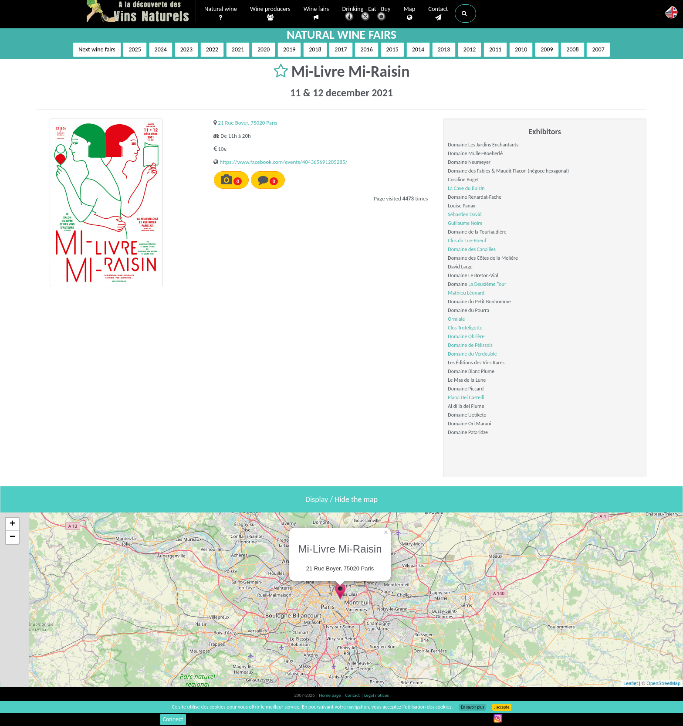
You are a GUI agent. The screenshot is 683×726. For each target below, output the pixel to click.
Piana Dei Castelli (466, 397)
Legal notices (376, 695)
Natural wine (220, 13)
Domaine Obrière (466, 336)
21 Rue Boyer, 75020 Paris (247, 122)
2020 (263, 49)
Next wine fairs (96, 49)
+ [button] (12, 524)
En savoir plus (472, 707)
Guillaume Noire (465, 223)
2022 (212, 49)
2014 (418, 49)
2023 (186, 49)
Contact (438, 13)
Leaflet (630, 683)
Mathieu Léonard (466, 293)
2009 (547, 49)
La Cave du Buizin (466, 188)
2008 (572, 49)
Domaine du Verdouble (472, 354)
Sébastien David (464, 214)
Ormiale (456, 319)
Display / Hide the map (341, 499)
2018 (315, 49)
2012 (469, 49)
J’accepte (501, 707)
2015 (392, 49)
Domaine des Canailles (472, 249)
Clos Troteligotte (465, 328)
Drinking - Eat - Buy (366, 14)
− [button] (12, 537)
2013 (444, 49)
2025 (134, 49)
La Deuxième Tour (487, 284)
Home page (330, 695)
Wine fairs (316, 13)
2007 (598, 49)
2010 (521, 49)
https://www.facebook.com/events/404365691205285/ (283, 162)
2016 (366, 49)
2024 (161, 49)
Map (410, 13)
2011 (495, 49)
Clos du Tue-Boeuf (467, 240)
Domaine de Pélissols (470, 345)
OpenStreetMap (663, 683)
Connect (172, 719)
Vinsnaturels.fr (141, 12)
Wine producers (270, 13)
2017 (341, 49)
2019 (289, 49)
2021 (238, 49)
